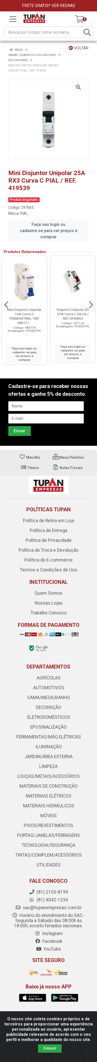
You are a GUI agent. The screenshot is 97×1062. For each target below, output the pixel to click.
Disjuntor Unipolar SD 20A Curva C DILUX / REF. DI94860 (73, 313)
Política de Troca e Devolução (48, 550)
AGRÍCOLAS (49, 677)
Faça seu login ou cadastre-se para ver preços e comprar (48, 230)
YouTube (48, 949)
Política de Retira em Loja (48, 520)
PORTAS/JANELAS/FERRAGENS (48, 835)
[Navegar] (6, 305)
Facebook (48, 941)
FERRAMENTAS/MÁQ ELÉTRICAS (48, 737)
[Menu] (13, 19)
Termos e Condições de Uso (48, 569)
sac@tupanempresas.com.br (48, 907)
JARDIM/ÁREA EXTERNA (49, 756)
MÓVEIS (48, 815)
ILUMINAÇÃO (48, 746)
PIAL (24, 213)
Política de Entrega (48, 530)
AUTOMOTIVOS (48, 687)
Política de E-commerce (48, 560)
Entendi (49, 1048)
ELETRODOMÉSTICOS (48, 717)
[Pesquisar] (87, 32)
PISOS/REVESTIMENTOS (48, 825)
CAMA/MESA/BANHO (48, 697)
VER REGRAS (63, 5)
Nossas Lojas (49, 603)
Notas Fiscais (68, 468)
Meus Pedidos (68, 457)
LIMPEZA (48, 766)
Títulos (29, 468)
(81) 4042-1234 (48, 899)
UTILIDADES (48, 864)
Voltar (78, 48)
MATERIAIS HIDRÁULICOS (48, 805)
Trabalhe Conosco (49, 612)
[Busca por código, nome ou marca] (43, 32)
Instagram (49, 933)
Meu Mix (29, 457)
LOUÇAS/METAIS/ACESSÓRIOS (48, 776)
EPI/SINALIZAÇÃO (48, 727)
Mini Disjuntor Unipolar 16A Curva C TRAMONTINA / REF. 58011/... (24, 316)
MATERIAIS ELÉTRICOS (48, 796)
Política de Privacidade (49, 540)
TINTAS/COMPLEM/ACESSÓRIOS (48, 855)
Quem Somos (48, 593)
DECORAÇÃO (48, 707)
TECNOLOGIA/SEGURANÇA (48, 845)
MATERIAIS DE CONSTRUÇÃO (48, 786)
